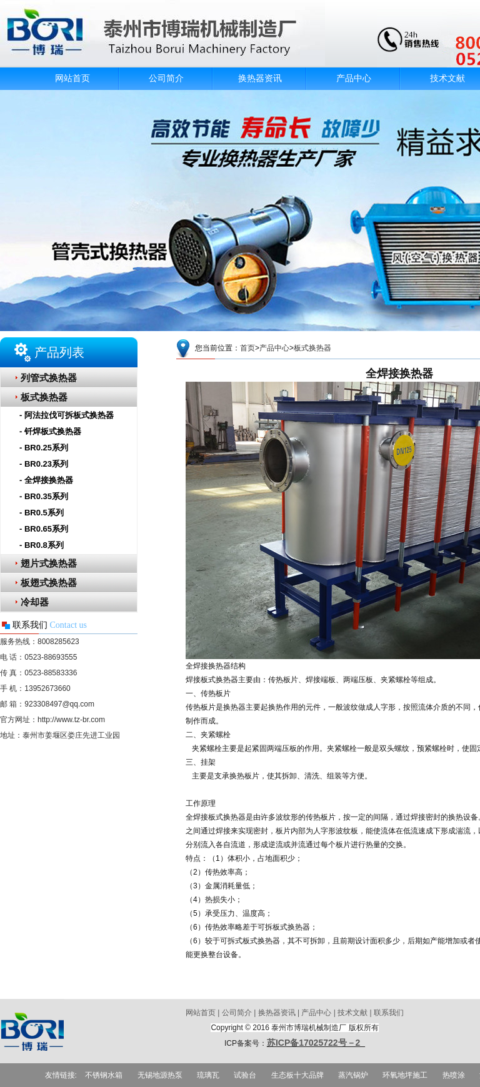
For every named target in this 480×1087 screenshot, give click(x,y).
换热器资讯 (260, 78)
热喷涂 (453, 1075)
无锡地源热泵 (160, 1075)
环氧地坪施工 (405, 1075)
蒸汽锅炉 (353, 1075)
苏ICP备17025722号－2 (316, 1043)
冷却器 (35, 602)
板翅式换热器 (49, 583)
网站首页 (72, 78)
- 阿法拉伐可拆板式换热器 (66, 415)
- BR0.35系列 (43, 496)
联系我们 (389, 1012)
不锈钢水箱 (103, 1075)
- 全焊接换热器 (46, 480)
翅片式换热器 (49, 563)
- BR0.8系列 (41, 545)
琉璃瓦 (208, 1075)
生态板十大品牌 (297, 1075)
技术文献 (353, 1012)
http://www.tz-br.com (71, 719)
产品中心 (353, 78)
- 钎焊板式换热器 (50, 431)
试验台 (245, 1075)
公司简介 (166, 78)
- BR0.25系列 (43, 447)
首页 (247, 348)
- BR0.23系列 (43, 464)
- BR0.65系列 (43, 529)
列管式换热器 (49, 378)
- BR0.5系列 (41, 512)
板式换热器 (44, 397)
